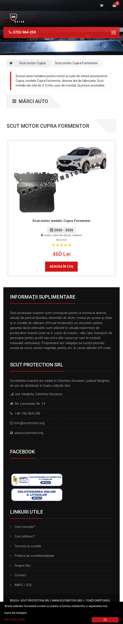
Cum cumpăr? (22, 527)
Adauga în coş (61, 266)
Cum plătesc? (22, 536)
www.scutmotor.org (29, 433)
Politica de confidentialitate (32, 556)
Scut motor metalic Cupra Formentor (61, 221)
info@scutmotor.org (29, 423)
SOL (29, 585)
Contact (18, 575)
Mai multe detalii (14, 619)
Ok (105, 619)
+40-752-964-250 (27, 413)
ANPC (19, 585)
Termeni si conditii (25, 546)
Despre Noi (20, 566)
